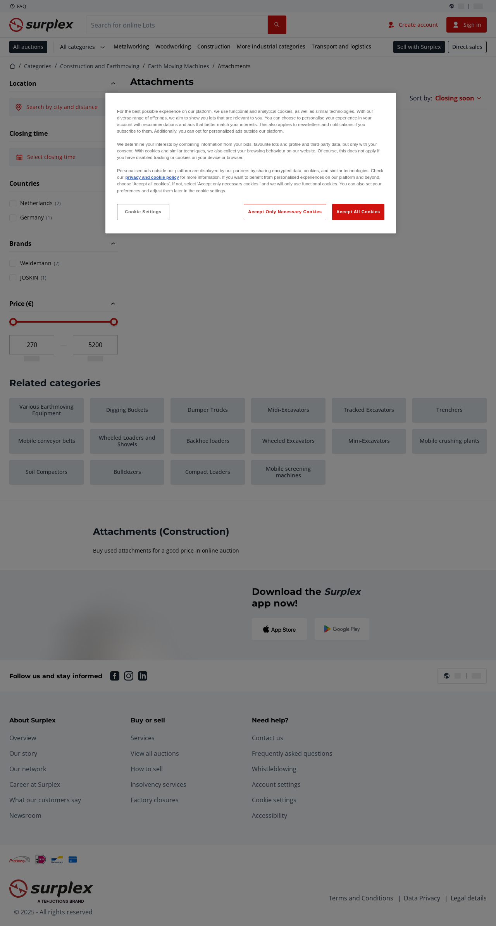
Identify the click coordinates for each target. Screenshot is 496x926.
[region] (250, 163)
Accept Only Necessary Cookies (285, 211)
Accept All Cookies (358, 211)
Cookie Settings (143, 211)
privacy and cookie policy (152, 177)
